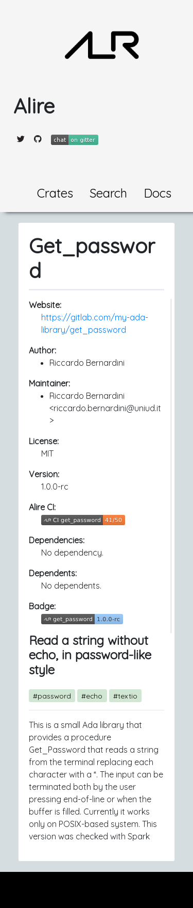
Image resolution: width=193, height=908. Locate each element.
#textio (125, 695)
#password (52, 695)
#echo (91, 695)
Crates (55, 193)
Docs (157, 193)
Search (108, 193)
